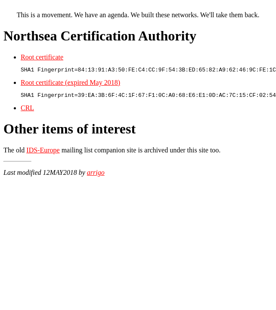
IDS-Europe (42, 152)
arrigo (96, 175)
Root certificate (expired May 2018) (70, 83)
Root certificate (42, 57)
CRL (27, 110)
